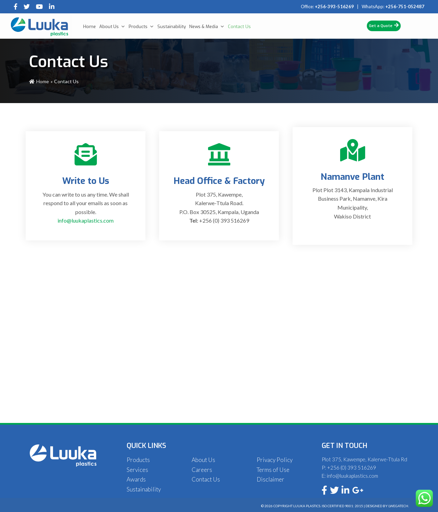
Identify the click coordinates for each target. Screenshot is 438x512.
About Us (112, 27)
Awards (136, 479)
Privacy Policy (275, 459)
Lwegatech (398, 506)
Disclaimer (270, 479)
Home (89, 26)
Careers (202, 469)
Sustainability (171, 26)
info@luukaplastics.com (85, 220)
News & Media (206, 27)
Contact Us (239, 26)
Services (137, 469)
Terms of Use (273, 469)
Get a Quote (384, 25)
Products (141, 27)
